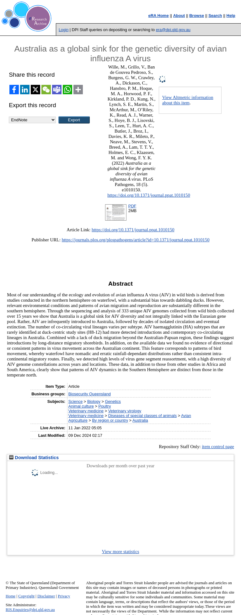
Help (231, 15)
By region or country (110, 420)
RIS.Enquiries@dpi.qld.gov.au (30, 609)
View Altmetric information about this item (187, 100)
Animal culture (81, 406)
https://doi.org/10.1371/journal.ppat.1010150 (148, 195)
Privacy (64, 596)
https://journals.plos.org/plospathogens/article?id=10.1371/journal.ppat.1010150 (136, 239)
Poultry (104, 406)
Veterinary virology (124, 411)
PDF (132, 206)
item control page (218, 446)
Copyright (26, 596)
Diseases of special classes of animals (142, 415)
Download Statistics (34, 457)
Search (215, 15)
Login (63, 29)
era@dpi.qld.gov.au (173, 29)
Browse (196, 15)
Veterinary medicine (86, 411)
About (179, 15)
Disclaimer (46, 596)
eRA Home (158, 15)
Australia (140, 420)
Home (10, 596)
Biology (93, 401)
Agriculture (78, 420)
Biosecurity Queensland (89, 394)
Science (75, 401)
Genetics (113, 401)
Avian (186, 415)
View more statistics (120, 551)
